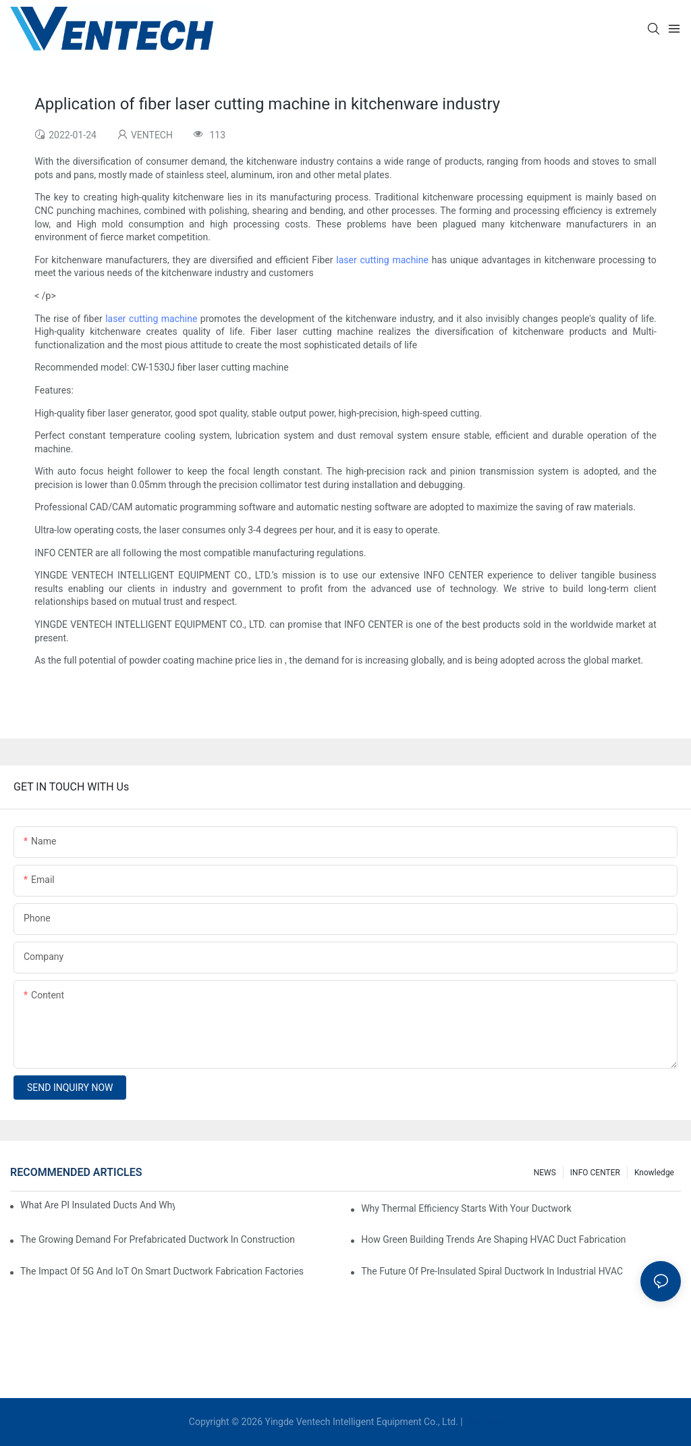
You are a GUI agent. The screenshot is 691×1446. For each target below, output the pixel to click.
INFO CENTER (595, 1172)
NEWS (545, 1172)
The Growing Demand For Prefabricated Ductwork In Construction (157, 1239)
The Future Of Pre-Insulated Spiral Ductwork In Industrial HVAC (492, 1271)
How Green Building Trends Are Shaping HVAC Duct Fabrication (493, 1239)
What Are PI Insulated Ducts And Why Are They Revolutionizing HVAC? (97, 1205)
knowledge (654, 1172)
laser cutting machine (382, 260)
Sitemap (483, 1421)
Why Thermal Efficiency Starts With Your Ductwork (466, 1208)
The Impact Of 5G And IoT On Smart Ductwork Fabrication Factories (162, 1271)
